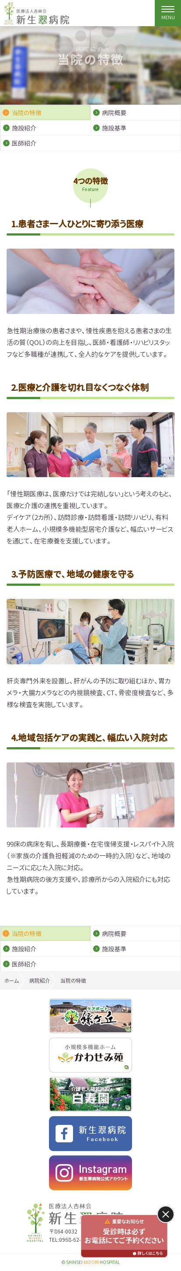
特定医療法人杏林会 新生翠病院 (36, 13)
